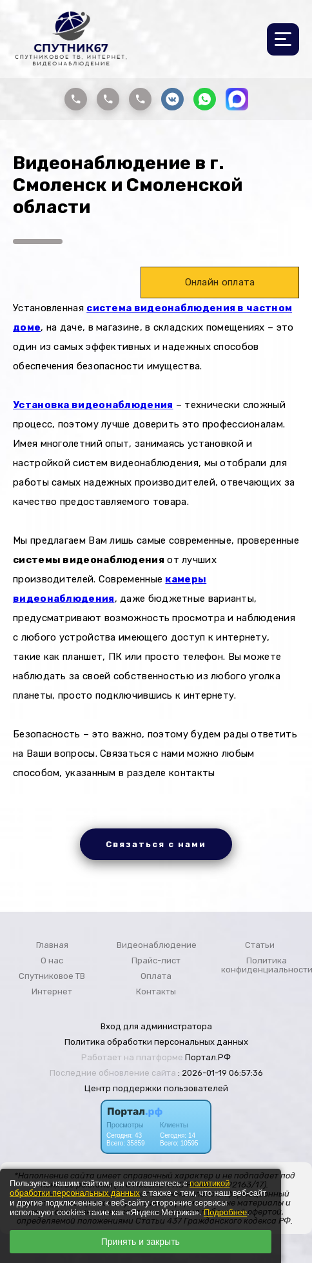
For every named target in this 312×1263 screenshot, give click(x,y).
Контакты (156, 991)
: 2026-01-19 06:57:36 (220, 1073)
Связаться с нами (156, 844)
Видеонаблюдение (157, 945)
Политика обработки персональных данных (156, 1042)
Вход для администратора (156, 1026)
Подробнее (225, 1212)
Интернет (52, 991)
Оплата (156, 976)
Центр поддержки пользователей (156, 1088)
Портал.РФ (208, 1057)
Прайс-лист (156, 960)
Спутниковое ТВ (52, 976)
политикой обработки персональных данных (119, 1188)
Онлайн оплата (220, 282)
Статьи (260, 945)
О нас (52, 960)
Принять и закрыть (140, 1242)
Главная (52, 945)
